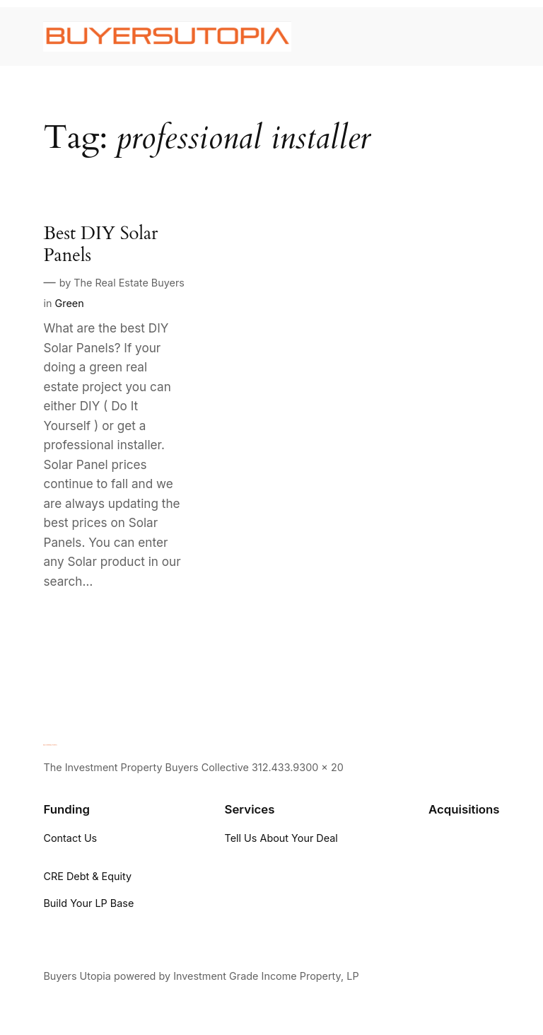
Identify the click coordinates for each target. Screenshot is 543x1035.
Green (68, 303)
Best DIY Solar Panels (100, 245)
